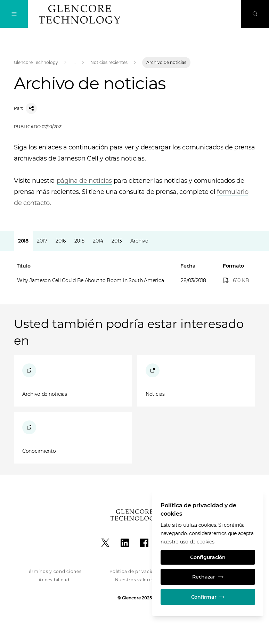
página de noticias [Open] (84, 181)
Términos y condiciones (54, 571)
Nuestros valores (134, 579)
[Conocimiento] (73, 438)
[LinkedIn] (124, 542)
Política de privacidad (134, 571)
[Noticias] (196, 381)
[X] (105, 542)
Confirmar (208, 597)
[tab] (23, 241)
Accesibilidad (54, 579)
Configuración (207, 557)
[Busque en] (255, 14)
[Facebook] (144, 542)
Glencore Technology (36, 62)
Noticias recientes (109, 62)
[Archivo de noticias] (73, 381)
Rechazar (207, 577)
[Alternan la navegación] (14, 14)
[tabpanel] (134, 259)
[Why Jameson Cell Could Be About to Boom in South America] (237, 280)
